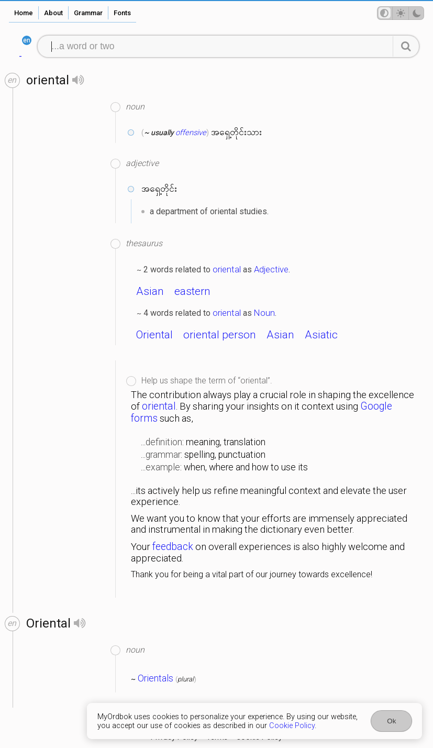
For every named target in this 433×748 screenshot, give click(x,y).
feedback (172, 547)
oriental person (219, 334)
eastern (192, 291)
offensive (190, 132)
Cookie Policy (292, 725)
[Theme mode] (400, 13)
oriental (227, 269)
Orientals (155, 678)
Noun (264, 312)
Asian (150, 291)
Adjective (271, 269)
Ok (391, 721)
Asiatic (321, 334)
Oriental (154, 334)
